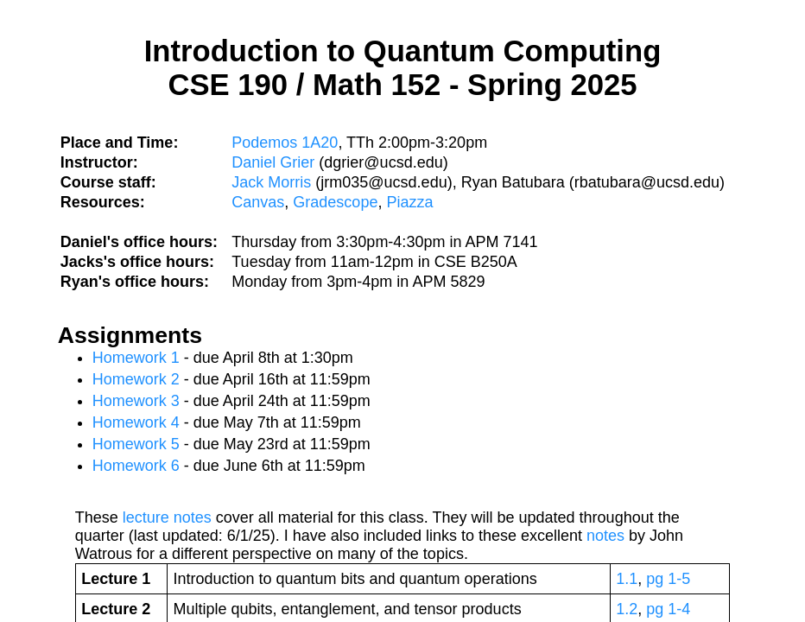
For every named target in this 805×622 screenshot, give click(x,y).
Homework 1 (136, 357)
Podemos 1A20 (284, 142)
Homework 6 (136, 465)
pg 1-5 (668, 578)
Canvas (257, 202)
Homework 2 (136, 379)
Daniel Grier (272, 162)
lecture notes (167, 517)
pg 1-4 (668, 609)
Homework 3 (136, 400)
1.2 (626, 609)
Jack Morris (271, 182)
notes (605, 535)
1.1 (626, 578)
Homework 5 (136, 444)
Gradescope (335, 202)
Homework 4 (136, 422)
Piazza (409, 202)
